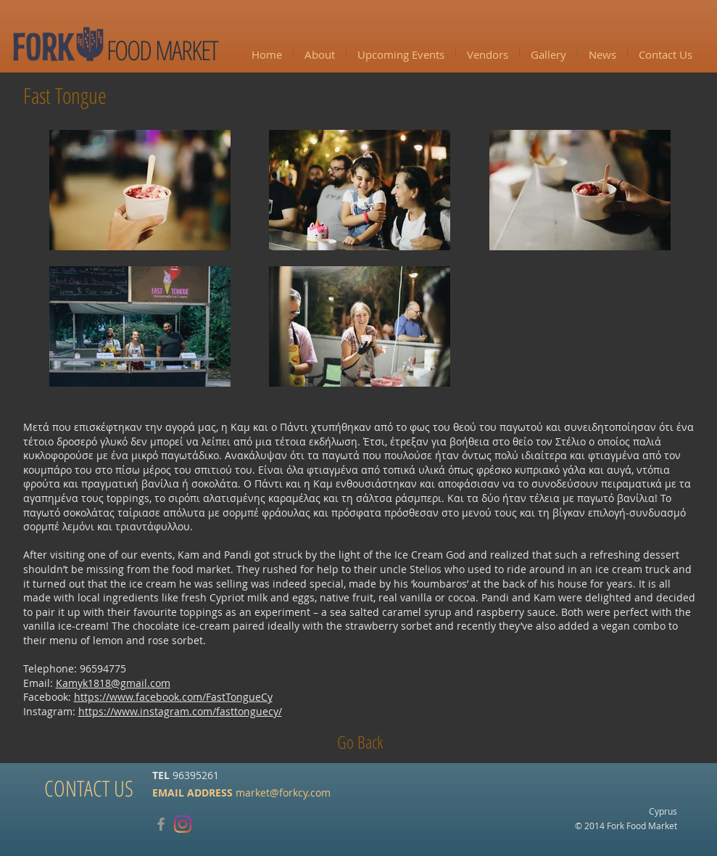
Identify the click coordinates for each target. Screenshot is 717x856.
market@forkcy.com (283, 792)
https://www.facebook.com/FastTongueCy (173, 697)
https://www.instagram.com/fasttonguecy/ (180, 711)
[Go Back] (360, 741)
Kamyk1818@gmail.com (113, 683)
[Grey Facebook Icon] (161, 824)
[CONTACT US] (88, 788)
